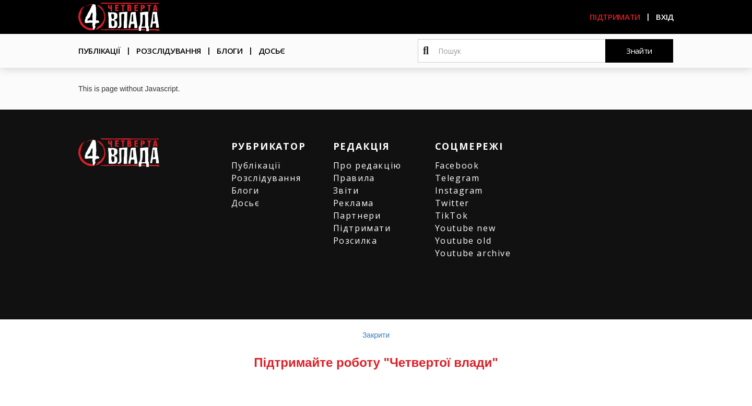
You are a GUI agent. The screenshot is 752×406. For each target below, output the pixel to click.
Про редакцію (367, 165)
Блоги (230, 50)
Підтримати (615, 16)
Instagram (459, 190)
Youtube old (463, 240)
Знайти (639, 50)
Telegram (457, 178)
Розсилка (355, 240)
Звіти (346, 190)
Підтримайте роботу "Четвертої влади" (376, 362)
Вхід (665, 16)
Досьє (272, 50)
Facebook (457, 165)
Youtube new (465, 228)
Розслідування (168, 50)
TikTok (451, 215)
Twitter (452, 203)
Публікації (99, 50)
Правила (354, 178)
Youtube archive (473, 253)
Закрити (376, 335)
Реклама (353, 203)
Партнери (357, 215)
